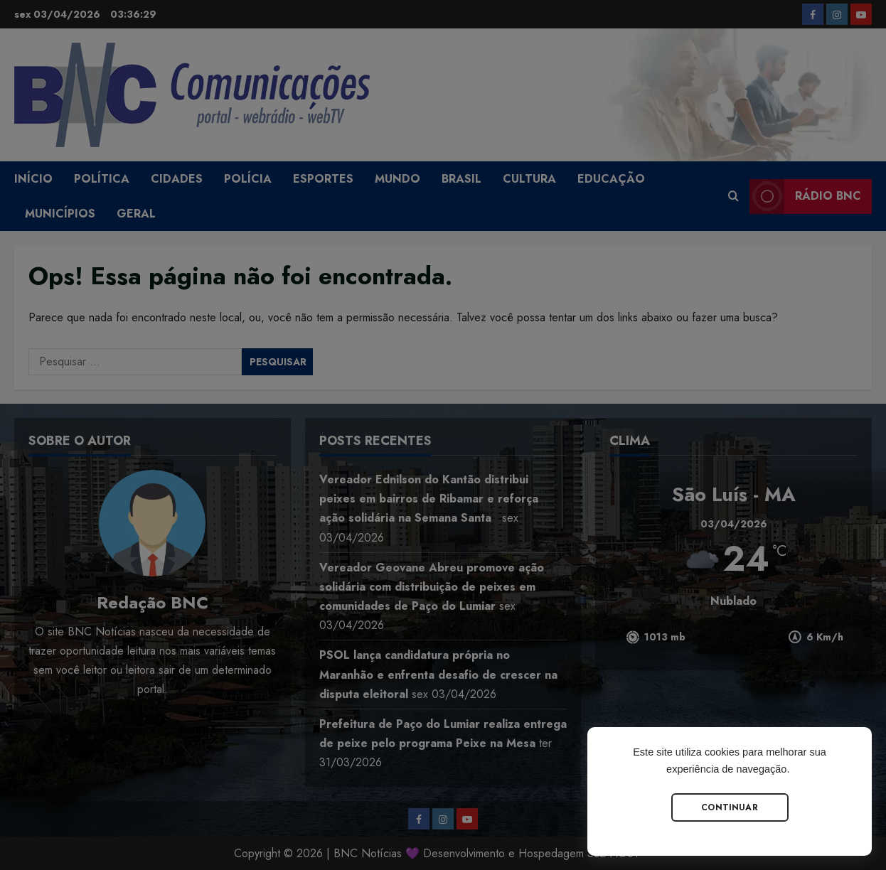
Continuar (729, 807)
